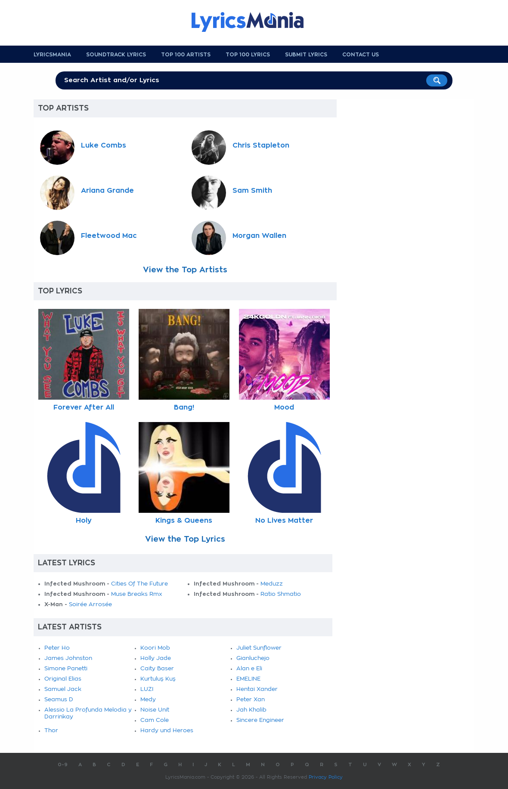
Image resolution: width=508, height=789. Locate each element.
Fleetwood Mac (109, 235)
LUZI (146, 689)
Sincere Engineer (260, 720)
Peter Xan (250, 700)
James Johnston (68, 658)
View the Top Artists (185, 270)
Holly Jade (155, 658)
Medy (148, 700)
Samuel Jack (62, 689)
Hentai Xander (257, 689)
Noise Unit (154, 710)
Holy (84, 520)
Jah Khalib (251, 710)
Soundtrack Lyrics (116, 54)
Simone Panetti (65, 669)
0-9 (63, 764)
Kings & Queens (183, 520)
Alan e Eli (249, 669)
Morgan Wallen (259, 235)
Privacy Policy (326, 777)
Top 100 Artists (186, 54)
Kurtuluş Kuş (158, 679)
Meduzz (271, 584)
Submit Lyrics (306, 54)
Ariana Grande (107, 190)
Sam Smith (252, 190)
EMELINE (248, 679)
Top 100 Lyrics (248, 54)
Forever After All (83, 407)
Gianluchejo (252, 658)
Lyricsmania (52, 54)
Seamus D (58, 700)
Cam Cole (154, 720)
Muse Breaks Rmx (136, 594)
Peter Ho (57, 648)
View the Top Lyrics (185, 539)
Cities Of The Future (139, 584)
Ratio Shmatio (280, 594)
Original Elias (62, 679)
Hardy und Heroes (166, 731)
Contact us (360, 54)
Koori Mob (155, 648)
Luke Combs (103, 145)
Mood (284, 407)
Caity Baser (157, 669)
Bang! (184, 407)
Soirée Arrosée (90, 604)
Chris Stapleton (260, 145)
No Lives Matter (284, 520)
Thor (51, 731)
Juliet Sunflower (259, 648)
